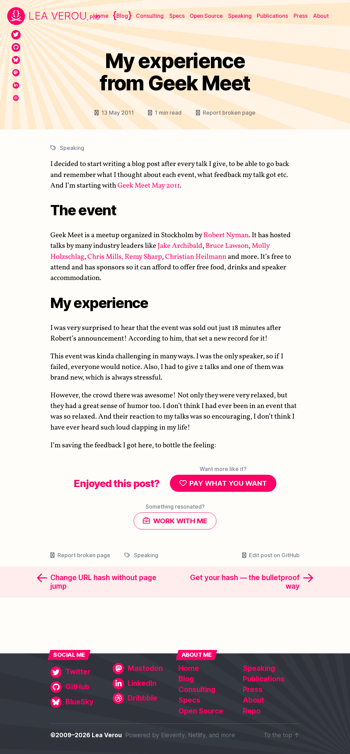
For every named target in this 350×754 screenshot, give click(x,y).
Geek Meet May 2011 (148, 186)
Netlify (196, 735)
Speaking (240, 16)
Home (100, 16)
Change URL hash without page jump (103, 583)
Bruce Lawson (227, 246)
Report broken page (229, 112)
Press (300, 16)
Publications (272, 16)
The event (83, 210)
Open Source (206, 16)
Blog (122, 16)
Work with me (180, 522)
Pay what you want (228, 483)
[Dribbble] (16, 98)
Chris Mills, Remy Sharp (124, 256)
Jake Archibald (180, 246)
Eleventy (173, 735)
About (321, 16)
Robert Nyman (226, 235)
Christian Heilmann (195, 256)
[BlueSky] (16, 60)
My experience (99, 302)
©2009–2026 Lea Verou (86, 735)
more (228, 735)
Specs (177, 16)
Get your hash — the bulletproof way (245, 583)
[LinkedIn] (16, 85)
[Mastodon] (16, 72)
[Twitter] (16, 34)
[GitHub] (16, 47)
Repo (252, 711)
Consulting (150, 16)
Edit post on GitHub (274, 556)
